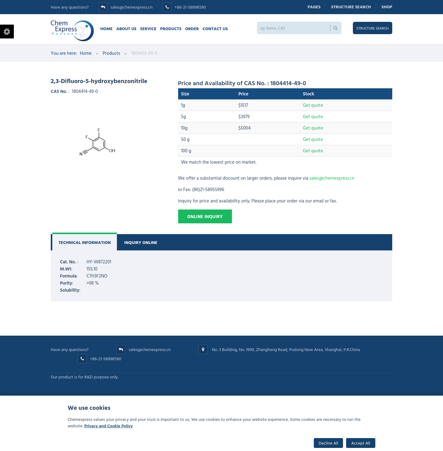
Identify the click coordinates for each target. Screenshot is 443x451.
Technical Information (84, 242)
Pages (314, 6)
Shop (386, 6)
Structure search (351, 6)
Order (192, 28)
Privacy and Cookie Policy (108, 425)
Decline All (328, 443)
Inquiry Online (141, 242)
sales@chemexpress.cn (131, 7)
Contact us (215, 28)
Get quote (313, 105)
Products (171, 28)
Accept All (360, 443)
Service (148, 28)
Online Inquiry (205, 216)
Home (106, 28)
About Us (126, 28)
